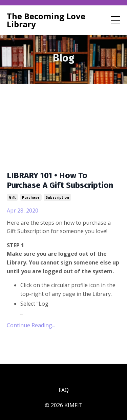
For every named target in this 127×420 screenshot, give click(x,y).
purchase (31, 197)
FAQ (64, 390)
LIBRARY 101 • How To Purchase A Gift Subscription (60, 180)
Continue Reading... (31, 325)
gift (12, 197)
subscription (57, 197)
